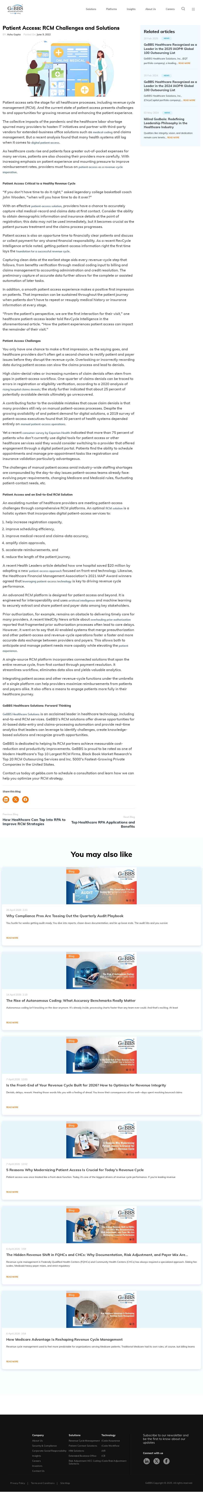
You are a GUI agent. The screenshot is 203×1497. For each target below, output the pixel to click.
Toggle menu (193, 9)
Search (183, 8)
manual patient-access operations (48, 426)
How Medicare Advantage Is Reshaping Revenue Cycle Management (64, 1345)
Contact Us (38, 1476)
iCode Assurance (110, 1446)
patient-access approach (49, 574)
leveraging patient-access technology (67, 584)
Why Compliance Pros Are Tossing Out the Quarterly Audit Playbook (65, 921)
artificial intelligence (85, 603)
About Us (150, 9)
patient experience (40, 659)
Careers (170, 9)
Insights (131, 9)
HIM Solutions (76, 1456)
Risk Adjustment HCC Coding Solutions (85, 1467)
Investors (37, 1471)
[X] (156, 1466)
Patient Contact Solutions (83, 1451)
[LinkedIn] (147, 1466)
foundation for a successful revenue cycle (49, 252)
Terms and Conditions (42, 1488)
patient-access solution (50, 207)
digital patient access (54, 142)
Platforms (111, 9)
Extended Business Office (82, 1461)
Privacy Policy (17, 1488)
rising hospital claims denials (26, 391)
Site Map (65, 1488)
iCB (103, 1461)
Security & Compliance (44, 1451)
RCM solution (116, 511)
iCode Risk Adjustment (113, 1466)
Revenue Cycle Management (84, 1446)
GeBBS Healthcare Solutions (26, 723)
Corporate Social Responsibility (49, 1456)
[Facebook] (166, 1466)
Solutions (91, 9)
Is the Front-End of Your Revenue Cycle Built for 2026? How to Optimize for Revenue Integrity (86, 1090)
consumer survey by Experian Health (52, 434)
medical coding (105, 132)
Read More (184, 63)
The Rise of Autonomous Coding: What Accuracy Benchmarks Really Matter (71, 1006)
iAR (103, 1456)
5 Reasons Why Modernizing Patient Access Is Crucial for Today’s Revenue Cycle (75, 1175)
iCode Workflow (110, 1451)
